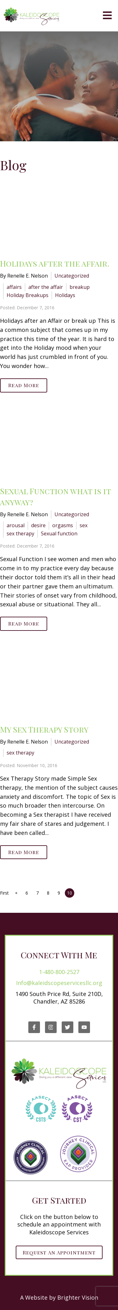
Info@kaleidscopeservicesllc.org (59, 983)
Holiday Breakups (27, 295)
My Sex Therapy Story (44, 729)
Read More (23, 385)
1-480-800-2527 (59, 972)
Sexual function (59, 533)
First (4, 893)
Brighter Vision (77, 1297)
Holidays (65, 295)
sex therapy (20, 533)
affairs (14, 287)
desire (38, 525)
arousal (16, 525)
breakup (80, 287)
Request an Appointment (59, 1252)
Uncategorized (71, 275)
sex (83, 525)
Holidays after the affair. (55, 263)
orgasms (62, 525)
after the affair (45, 287)
